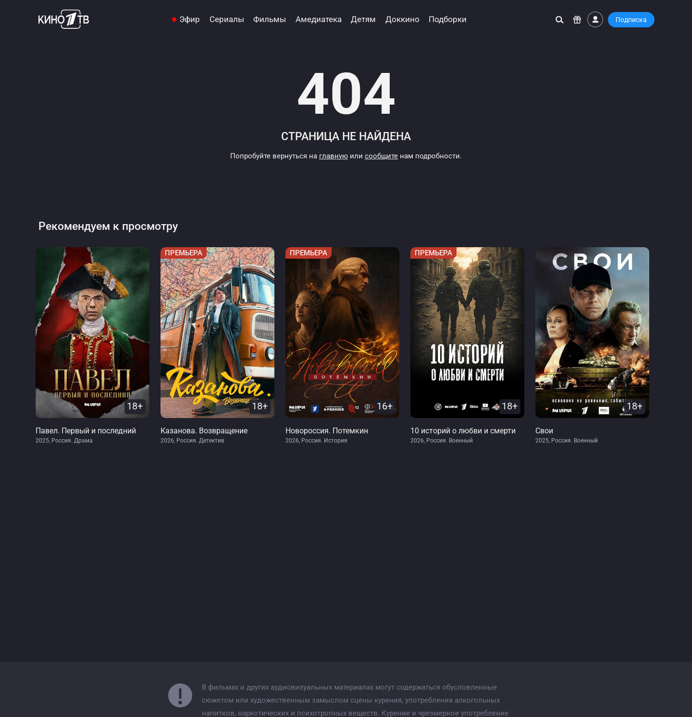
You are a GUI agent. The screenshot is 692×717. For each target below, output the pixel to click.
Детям (363, 19)
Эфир (189, 19)
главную (333, 156)
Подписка (631, 20)
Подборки (448, 19)
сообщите (381, 156)
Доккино (402, 19)
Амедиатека (319, 19)
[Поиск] (560, 19)
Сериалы (227, 19)
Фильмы (269, 19)
